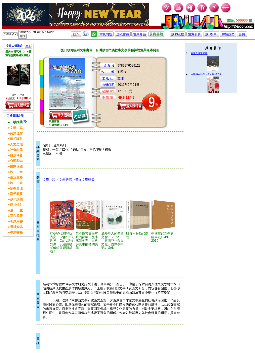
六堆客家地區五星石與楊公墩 (206, 74)
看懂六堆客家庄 (199, 53)
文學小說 (49, 179)
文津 (120, 78)
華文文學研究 (85, 179)
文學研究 (65, 179)
